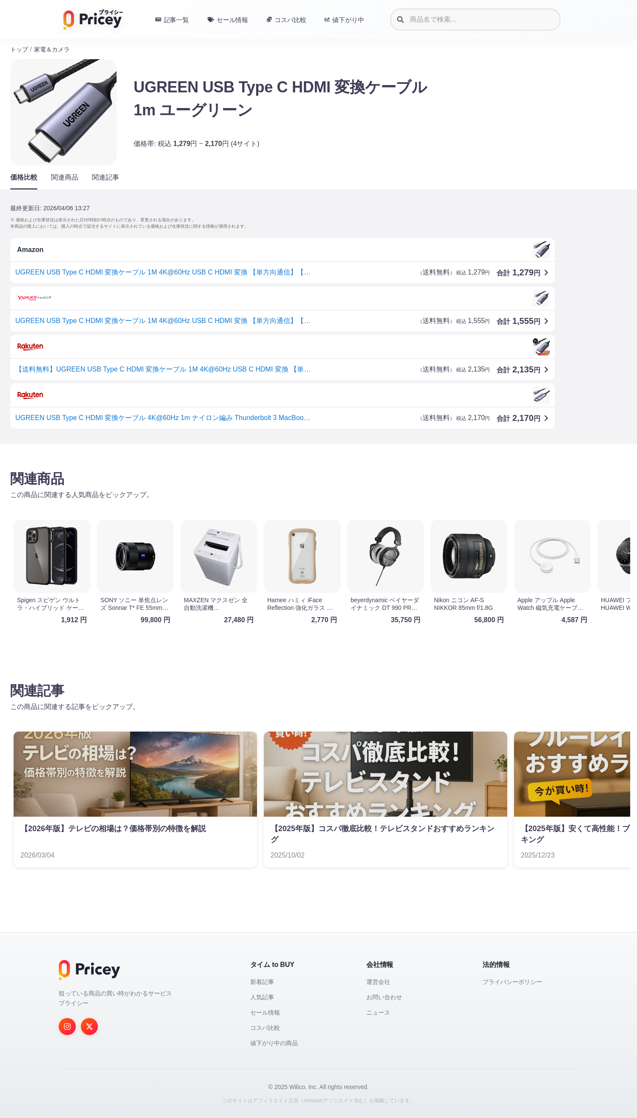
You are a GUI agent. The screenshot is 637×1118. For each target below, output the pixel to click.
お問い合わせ (384, 997)
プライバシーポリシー (512, 981)
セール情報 (265, 1012)
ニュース (378, 1012)
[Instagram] (67, 1026)
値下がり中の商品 (274, 1043)
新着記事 (262, 981)
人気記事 (262, 997)
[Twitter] (89, 1026)
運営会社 (378, 981)
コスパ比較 (265, 1027)
